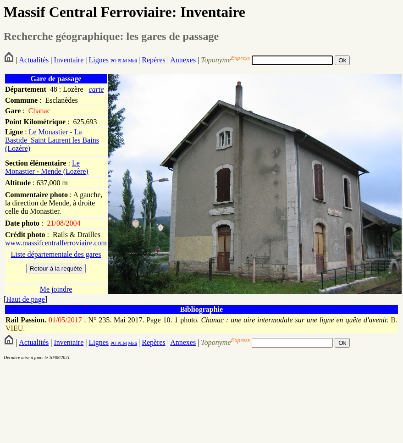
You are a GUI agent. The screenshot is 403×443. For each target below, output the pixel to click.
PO (113, 60)
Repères (154, 60)
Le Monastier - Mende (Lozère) (46, 167)
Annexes (183, 60)
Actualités (34, 60)
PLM (121, 60)
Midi (132, 60)
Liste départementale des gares (56, 254)
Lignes (98, 60)
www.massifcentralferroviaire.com (56, 243)
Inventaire (68, 60)
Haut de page (25, 299)
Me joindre (56, 289)
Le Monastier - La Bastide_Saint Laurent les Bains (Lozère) (52, 140)
